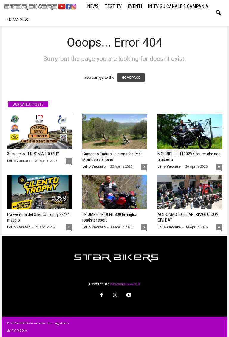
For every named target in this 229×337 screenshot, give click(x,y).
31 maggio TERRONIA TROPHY (33, 154)
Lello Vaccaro (18, 160)
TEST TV (113, 6)
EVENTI (135, 6)
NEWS (93, 6)
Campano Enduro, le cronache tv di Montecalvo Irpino (112, 156)
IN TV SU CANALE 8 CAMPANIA (178, 6)
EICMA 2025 (18, 19)
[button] (218, 13)
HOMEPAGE (131, 77)
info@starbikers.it (125, 284)
